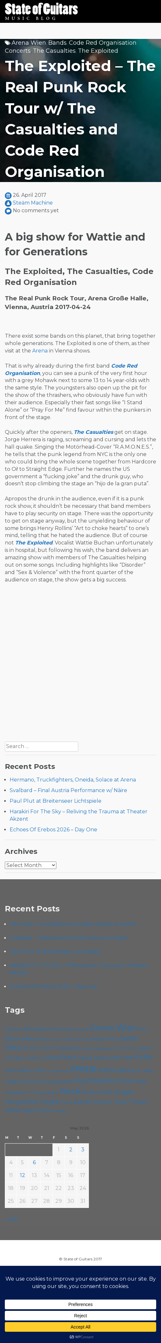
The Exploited (98, 50)
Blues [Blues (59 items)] (45, 1039)
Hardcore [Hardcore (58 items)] (34, 1057)
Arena (40, 351)
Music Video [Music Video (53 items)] (142, 1070)
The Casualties (54, 50)
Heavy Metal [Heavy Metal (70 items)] (93, 1058)
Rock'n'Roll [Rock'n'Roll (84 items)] (97, 1092)
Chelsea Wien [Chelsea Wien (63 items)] (102, 1039)
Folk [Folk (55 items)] (120, 1048)
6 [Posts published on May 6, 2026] (34, 1162)
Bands (57, 42)
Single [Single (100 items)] (50, 1101)
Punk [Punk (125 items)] (126, 1080)
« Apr (11, 1219)
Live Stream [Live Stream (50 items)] (58, 1071)
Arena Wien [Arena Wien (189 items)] (113, 1028)
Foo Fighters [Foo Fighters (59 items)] (139, 1048)
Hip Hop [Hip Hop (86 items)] (121, 1057)
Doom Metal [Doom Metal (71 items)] (56, 1048)
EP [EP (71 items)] (76, 1048)
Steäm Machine (33, 203)
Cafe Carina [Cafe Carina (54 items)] (73, 1039)
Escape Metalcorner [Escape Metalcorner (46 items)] (97, 1048)
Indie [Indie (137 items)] (143, 1057)
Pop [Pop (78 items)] (36, 1081)
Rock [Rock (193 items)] (70, 1091)
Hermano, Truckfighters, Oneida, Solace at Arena (73, 780)
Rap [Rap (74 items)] (141, 1081)
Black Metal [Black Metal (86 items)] (21, 1038)
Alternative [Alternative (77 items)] (37, 1029)
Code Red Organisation (103, 42)
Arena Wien (29, 42)
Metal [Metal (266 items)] (84, 1068)
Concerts (18, 50)
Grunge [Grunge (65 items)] (14, 1058)
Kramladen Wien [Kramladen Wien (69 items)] (25, 1070)
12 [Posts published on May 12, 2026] (22, 1175)
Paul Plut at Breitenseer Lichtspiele (55, 801)
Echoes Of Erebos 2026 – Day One (53, 830)
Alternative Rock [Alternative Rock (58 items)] (70, 1029)
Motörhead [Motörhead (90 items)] (114, 1070)
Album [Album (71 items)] (13, 1029)
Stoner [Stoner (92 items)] (83, 1101)
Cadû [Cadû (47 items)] (56, 1039)
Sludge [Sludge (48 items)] (67, 1102)
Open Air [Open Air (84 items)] (17, 1081)
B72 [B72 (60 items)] (143, 1029)
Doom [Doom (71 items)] (32, 1048)
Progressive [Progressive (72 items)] (57, 1081)
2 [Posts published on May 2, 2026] (70, 1150)
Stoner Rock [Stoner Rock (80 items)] (111, 1102)
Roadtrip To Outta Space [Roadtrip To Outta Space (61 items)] (32, 1092)
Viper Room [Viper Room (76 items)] (37, 1110)
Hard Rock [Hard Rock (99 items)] (60, 1057)
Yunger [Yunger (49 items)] (60, 1111)
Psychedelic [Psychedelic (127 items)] (94, 1080)
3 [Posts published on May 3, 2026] (82, 1150)
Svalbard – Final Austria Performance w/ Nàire (68, 790)
